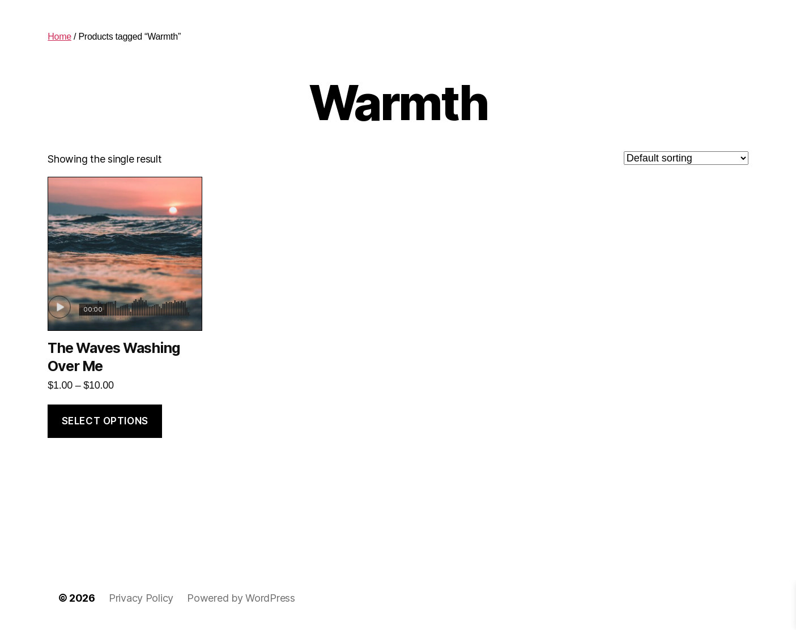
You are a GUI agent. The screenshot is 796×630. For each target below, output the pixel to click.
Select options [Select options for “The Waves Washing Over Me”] (105, 421)
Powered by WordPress (241, 598)
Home (59, 36)
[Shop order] (686, 158)
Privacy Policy (141, 598)
